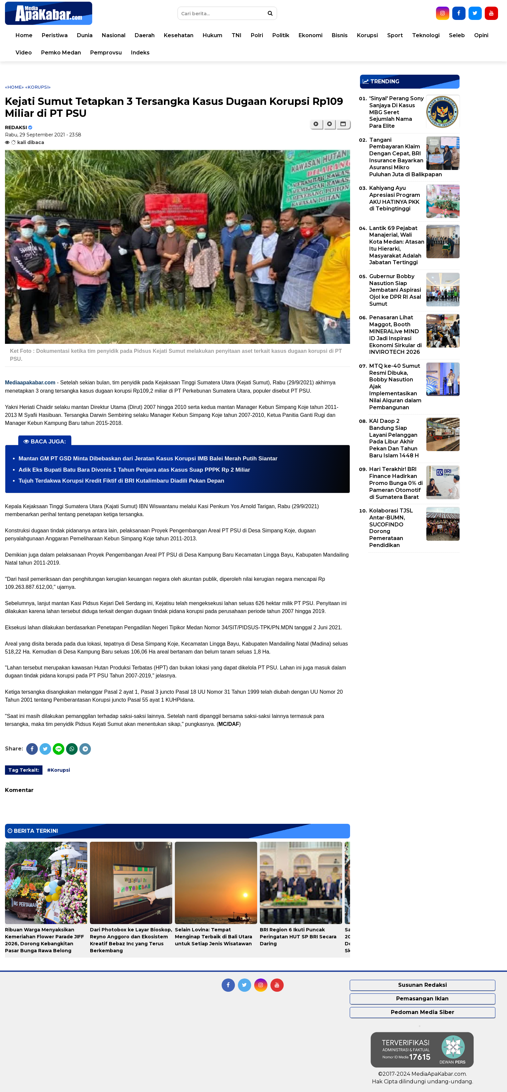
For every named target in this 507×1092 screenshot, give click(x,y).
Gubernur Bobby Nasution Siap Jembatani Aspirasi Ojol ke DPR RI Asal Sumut (395, 290)
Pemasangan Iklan (422, 998)
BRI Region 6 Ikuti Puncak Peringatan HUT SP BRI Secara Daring (298, 937)
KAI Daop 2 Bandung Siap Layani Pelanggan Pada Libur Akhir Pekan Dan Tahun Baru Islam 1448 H (394, 438)
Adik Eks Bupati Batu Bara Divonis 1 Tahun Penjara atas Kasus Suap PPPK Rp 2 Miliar (134, 470)
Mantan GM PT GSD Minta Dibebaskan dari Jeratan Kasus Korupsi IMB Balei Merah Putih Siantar (148, 458)
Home (24, 35)
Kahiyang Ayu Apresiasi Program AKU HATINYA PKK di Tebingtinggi (394, 198)
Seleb (457, 35)
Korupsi (367, 35)
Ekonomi (311, 35)
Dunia (85, 35)
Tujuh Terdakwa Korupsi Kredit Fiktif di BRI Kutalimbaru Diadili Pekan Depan (121, 481)
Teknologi (426, 35)
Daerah (145, 35)
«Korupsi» (38, 87)
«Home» (14, 87)
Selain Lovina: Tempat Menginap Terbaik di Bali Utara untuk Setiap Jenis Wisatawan (213, 937)
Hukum (212, 35)
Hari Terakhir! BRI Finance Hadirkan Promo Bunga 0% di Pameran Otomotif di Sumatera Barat (396, 483)
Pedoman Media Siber (422, 1012)
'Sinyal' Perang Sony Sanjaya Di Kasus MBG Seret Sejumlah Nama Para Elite (396, 112)
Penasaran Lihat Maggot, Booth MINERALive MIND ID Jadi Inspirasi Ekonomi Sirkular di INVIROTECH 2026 (395, 334)
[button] (343, 124)
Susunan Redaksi (422, 985)
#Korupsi (58, 770)
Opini (481, 35)
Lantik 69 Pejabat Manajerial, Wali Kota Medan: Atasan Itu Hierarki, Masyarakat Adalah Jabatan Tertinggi (396, 245)
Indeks (140, 52)
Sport (395, 35)
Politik (280, 35)
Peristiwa (55, 35)
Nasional (113, 35)
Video (24, 52)
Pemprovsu (106, 52)
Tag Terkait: (23, 770)
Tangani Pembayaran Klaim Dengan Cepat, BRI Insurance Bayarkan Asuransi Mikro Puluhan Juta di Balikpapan (405, 157)
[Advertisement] (410, 604)
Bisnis (340, 35)
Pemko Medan (61, 52)
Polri (257, 35)
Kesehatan (178, 35)
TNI (237, 35)
